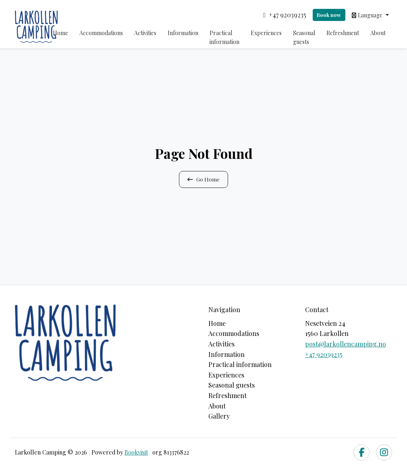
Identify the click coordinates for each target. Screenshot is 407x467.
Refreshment (342, 33)
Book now (329, 14)
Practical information (224, 37)
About (378, 33)
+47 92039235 (324, 354)
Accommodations (101, 33)
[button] (370, 14)
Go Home (203, 179)
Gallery (219, 416)
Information (183, 33)
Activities (145, 33)
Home (60, 33)
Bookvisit (136, 452)
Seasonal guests (304, 37)
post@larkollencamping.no (345, 344)
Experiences (266, 33)
